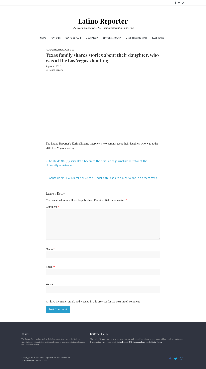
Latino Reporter (103, 20)
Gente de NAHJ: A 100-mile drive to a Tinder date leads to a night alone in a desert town (104, 178)
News (43, 37)
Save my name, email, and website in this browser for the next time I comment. (95, 301)
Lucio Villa (42, 360)
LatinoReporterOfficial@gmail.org (131, 342)
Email (50, 266)
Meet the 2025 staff (136, 37)
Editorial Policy (112, 37)
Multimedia (92, 37)
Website (50, 284)
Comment (52, 206)
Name (50, 249)
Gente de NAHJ (73, 37)
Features (56, 37)
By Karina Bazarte (55, 69)
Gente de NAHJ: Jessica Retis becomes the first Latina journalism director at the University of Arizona (96, 163)
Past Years (158, 37)
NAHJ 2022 (69, 50)
